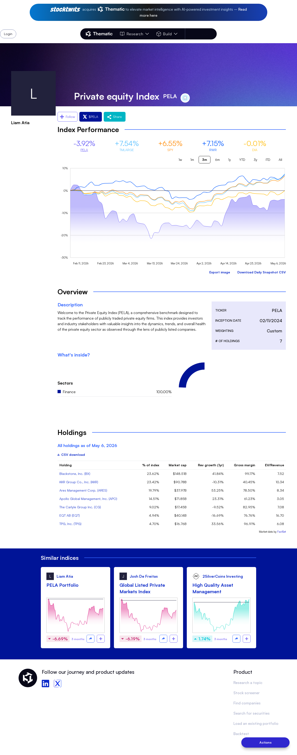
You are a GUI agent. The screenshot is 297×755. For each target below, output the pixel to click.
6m (217, 160)
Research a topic (247, 682)
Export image (219, 272)
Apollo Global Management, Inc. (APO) (88, 499)
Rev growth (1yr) (211, 465)
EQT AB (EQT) (69, 515)
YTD (242, 160)
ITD (268, 160)
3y (255, 160)
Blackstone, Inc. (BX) (74, 474)
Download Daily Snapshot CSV (261, 272)
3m (204, 160)
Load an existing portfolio (255, 723)
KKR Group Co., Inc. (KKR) (78, 482)
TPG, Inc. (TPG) (70, 524)
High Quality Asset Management (212, 588)
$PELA (90, 117)
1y (229, 160)
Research (134, 34)
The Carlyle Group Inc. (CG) (80, 507)
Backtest (241, 733)
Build (167, 34)
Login (204, 34)
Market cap (178, 465)
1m (192, 160)
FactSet (281, 531)
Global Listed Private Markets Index (142, 588)
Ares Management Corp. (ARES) (83, 490)
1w (180, 160)
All (280, 160)
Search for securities (251, 713)
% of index (150, 465)
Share (114, 117)
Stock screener (246, 692)
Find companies (247, 703)
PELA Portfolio (62, 585)
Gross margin (244, 465)
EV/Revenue (274, 465)
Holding (65, 465)
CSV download (71, 455)
